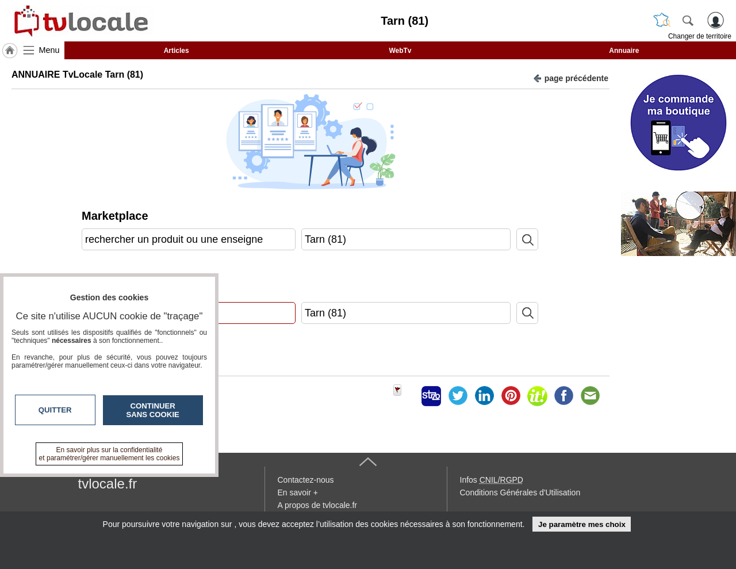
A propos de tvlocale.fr (318, 505)
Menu (49, 50)
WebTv (400, 51)
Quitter (55, 410)
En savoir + (298, 492)
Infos (491, 479)
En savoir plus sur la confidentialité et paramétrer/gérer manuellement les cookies (109, 454)
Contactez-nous (306, 479)
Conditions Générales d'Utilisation (520, 492)
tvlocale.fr (107, 483)
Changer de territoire (699, 36)
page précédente (570, 77)
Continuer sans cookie (152, 410)
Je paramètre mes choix (582, 524)
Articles (176, 51)
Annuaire (624, 51)
